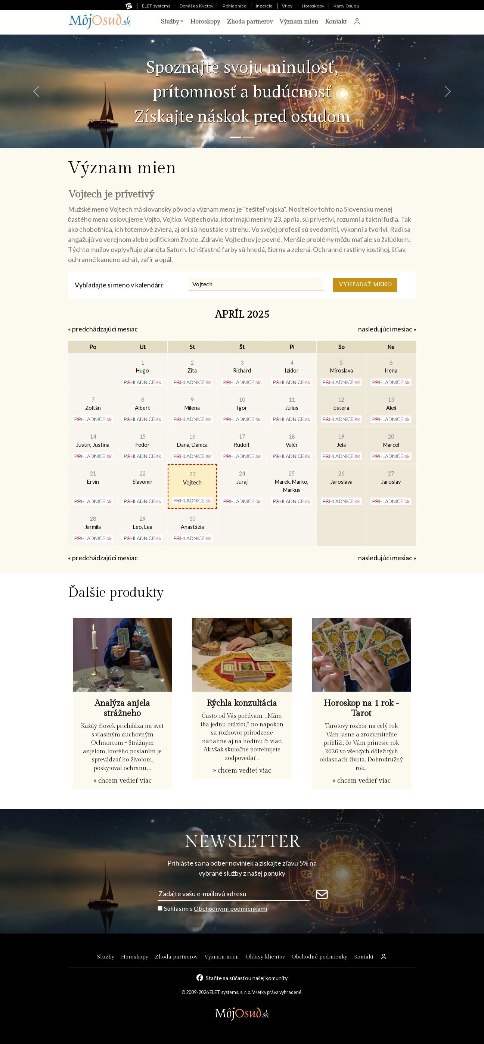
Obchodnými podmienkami (230, 908)
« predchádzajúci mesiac (103, 329)
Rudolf (242, 440)
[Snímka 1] (235, 137)
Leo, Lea (142, 522)
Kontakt (336, 21)
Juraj (242, 477)
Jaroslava (342, 477)
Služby (105, 957)
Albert (142, 403)
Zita (192, 366)
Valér (292, 440)
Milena (192, 403)
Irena (391, 366)
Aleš (391, 403)
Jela (341, 440)
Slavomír (143, 477)
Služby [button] (170, 21)
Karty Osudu (346, 6)
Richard (242, 366)
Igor (242, 403)
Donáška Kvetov (196, 6)
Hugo (142, 366)
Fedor (143, 440)
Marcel (391, 440)
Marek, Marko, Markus (291, 481)
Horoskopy (313, 6)
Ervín (93, 477)
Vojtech (192, 478)
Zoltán (93, 403)
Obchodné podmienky (319, 957)
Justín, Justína (92, 440)
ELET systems (156, 6)
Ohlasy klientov (265, 957)
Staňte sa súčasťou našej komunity (247, 978)
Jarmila (93, 522)
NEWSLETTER (242, 842)
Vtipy (287, 6)
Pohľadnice (234, 6)
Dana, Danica (192, 440)
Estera (341, 403)
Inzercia (264, 6)
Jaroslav (391, 477)
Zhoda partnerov (250, 21)
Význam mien (298, 21)
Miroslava (341, 366)
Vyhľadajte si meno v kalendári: (119, 285)
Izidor (292, 366)
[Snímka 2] (248, 137)
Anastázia (192, 522)
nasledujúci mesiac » (387, 329)
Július (291, 403)
